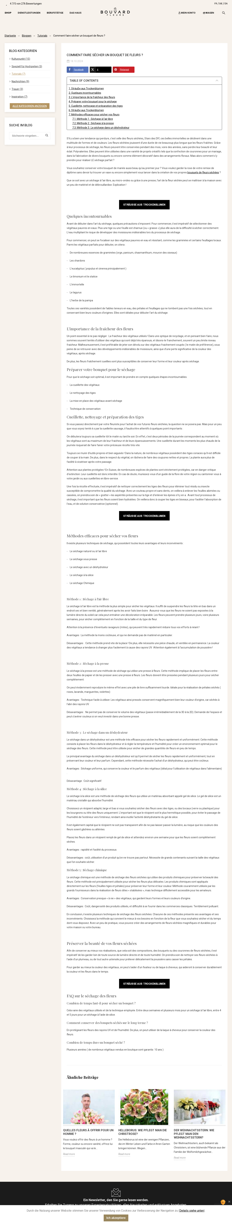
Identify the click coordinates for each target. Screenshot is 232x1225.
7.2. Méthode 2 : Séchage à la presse (93, 123)
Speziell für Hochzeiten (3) (27, 66)
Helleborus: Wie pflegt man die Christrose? (142, 1132)
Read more (69, 1154)
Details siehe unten (191, 1210)
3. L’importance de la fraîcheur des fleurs (92, 97)
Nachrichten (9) (20, 81)
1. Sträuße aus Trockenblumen (86, 88)
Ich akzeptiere (116, 1217)
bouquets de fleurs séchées (203, 172)
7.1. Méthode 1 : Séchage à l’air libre (92, 118)
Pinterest (121, 70)
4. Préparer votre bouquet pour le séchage (93, 101)
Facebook (75, 70)
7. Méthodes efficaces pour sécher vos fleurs (94, 114)
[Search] (223, 12)
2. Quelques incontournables (85, 92)
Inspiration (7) (19, 96)
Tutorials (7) (18, 73)
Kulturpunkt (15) (21, 58)
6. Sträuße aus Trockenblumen (86, 110)
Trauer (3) (17, 89)
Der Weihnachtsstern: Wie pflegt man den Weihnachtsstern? (194, 1134)
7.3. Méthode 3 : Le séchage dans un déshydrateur (100, 127)
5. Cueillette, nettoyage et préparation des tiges (96, 105)
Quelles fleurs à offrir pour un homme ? (88, 1132)
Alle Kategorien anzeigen (30, 106)
